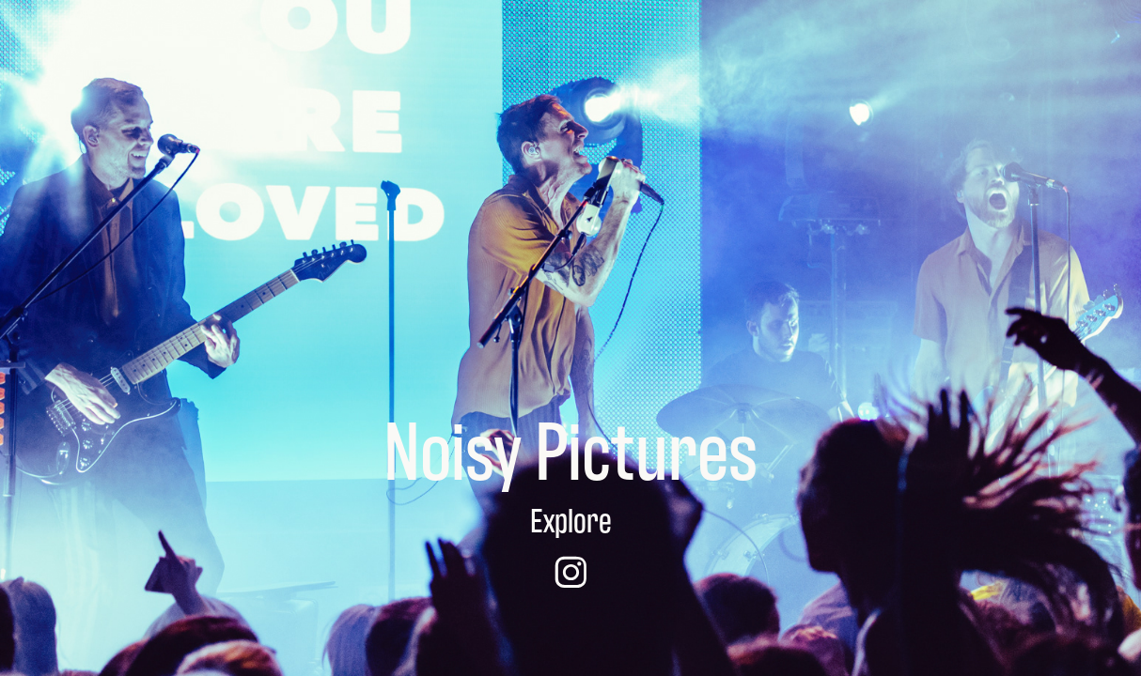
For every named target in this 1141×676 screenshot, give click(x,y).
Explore (571, 518)
